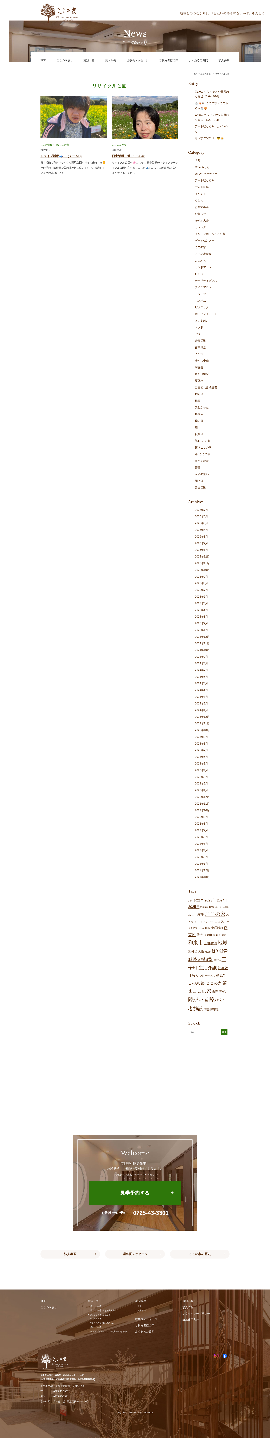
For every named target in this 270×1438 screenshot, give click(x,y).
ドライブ (200, 294)
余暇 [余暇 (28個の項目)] (207, 927)
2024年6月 (201, 676)
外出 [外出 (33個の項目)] (194, 951)
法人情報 (141, 1310)
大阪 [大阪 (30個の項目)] (201, 951)
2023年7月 (201, 750)
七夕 (197, 334)
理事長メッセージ (135, 1254)
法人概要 (70, 1254)
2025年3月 (201, 616)
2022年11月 (202, 803)
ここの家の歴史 (200, 1254)
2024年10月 (202, 650)
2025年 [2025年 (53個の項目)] (193, 907)
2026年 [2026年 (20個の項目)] (204, 907)
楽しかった (202, 407)
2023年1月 (201, 790)
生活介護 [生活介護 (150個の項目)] (207, 967)
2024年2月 (201, 703)
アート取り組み (204, 180)
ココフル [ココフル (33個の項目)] (220, 921)
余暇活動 (200, 340)
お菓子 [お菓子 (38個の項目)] (199, 914)
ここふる (200, 260)
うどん (199, 200)
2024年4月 (201, 690)
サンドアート (203, 267)
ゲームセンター (204, 240)
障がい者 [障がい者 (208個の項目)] (198, 999)
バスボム (200, 300)
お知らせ (200, 213)
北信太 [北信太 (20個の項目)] (222, 935)
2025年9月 (201, 576)
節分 (197, 467)
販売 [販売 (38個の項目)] (215, 991)
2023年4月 (201, 770)
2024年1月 (201, 710)
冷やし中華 (202, 360)
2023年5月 (201, 763)
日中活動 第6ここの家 (128, 156)
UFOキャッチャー (206, 173)
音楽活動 (200, 487)
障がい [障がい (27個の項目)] (223, 991)
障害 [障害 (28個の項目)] (207, 1009)
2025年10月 (202, 570)
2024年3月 (201, 696)
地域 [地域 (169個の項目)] (222, 942)
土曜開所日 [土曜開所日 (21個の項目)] (210, 943)
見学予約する (135, 1193)
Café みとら (202, 167)
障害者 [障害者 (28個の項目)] (214, 1009)
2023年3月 (201, 777)
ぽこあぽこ (202, 320)
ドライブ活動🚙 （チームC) (61, 156)
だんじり (200, 273)
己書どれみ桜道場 (206, 387)
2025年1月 (201, 630)
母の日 (199, 420)
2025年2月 (201, 623)
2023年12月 (202, 716)
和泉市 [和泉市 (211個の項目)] (195, 942)
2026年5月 (201, 523)
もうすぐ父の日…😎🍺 (209, 138)
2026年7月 (201, 509)
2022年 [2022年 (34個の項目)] (199, 900)
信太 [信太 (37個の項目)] (200, 935)
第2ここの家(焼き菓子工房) (103, 1310)
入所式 (199, 354)
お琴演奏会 (202, 207)
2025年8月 (201, 583)
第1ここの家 (62, 144)
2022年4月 (201, 850)
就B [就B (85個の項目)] (214, 951)
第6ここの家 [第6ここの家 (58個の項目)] (211, 983)
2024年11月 (202, 643)
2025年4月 (201, 610)
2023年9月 (201, 736)
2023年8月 (201, 743)
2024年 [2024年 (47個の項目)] (222, 900)
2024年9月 (201, 656)
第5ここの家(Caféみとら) (102, 1323)
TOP (196, 74)
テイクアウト (203, 287)
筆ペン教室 (202, 460)
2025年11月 (202, 563)
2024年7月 (201, 670)
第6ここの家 (202, 454)
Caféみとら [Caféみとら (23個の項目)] (215, 906)
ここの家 (200, 247)
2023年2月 (201, 783)
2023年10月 (202, 730)
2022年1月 (201, 863)
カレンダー (202, 227)
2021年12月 (202, 870)
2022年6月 (201, 837)
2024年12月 (202, 636)
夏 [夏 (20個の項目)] (189, 951)
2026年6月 (201, 516)
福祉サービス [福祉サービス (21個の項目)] (207, 975)
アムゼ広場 (202, 187)
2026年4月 (201, 529)
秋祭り (199, 434)
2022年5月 (201, 843)
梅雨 (197, 400)
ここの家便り (47, 144)
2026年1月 (201, 549)
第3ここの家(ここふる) (100, 1315)
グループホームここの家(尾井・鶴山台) (108, 1331)
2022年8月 (201, 823)
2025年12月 (202, 556)
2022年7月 (201, 830)
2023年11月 (202, 723)
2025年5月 (201, 603)
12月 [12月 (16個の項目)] (190, 900)
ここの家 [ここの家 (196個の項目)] (215, 914)
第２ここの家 (203, 447)
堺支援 (199, 367)
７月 (197, 160)
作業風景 (200, 347)
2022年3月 (201, 857)
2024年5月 (201, 683)
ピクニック (202, 307)
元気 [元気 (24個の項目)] (215, 934)
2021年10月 (202, 877)
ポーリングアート (206, 313)
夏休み (199, 380)
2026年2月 (201, 543)
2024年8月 (201, 663)
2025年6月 (201, 596)
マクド (199, 327)
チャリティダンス (206, 280)
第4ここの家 (96, 1319)
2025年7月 (201, 589)
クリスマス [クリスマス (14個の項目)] (208, 922)
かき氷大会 (202, 220)
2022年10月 (202, 810)
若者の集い (202, 474)
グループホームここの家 (210, 233)
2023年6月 (201, 756)
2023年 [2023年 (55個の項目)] (210, 900)
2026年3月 (201, 536)
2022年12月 (202, 796)
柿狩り (199, 394)
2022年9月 (201, 816)
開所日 (199, 480)
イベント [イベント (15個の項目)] (198, 922)
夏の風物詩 (202, 374)
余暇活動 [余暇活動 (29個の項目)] (217, 928)
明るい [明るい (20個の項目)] (217, 960)
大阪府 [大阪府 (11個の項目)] (208, 952)
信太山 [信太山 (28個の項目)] (208, 934)
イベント (200, 193)
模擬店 (199, 414)
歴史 (139, 1306)
